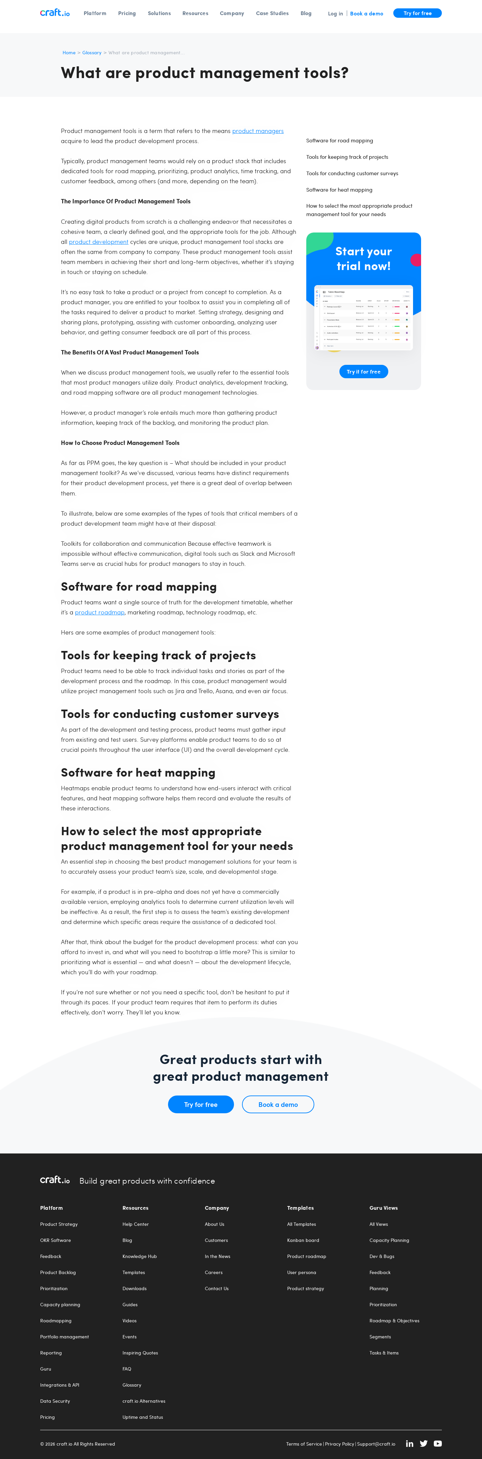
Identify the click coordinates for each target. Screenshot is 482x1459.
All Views (379, 1224)
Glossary (92, 52)
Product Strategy (59, 1224)
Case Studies (272, 13)
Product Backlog (58, 1272)
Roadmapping (56, 1321)
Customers (216, 1240)
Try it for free (363, 371)
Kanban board (303, 1240)
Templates (134, 1272)
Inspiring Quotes (140, 1353)
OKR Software (55, 1240)
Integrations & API (59, 1385)
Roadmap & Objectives (394, 1321)
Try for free (418, 12)
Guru (45, 1369)
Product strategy (305, 1288)
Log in (335, 13)
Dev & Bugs (382, 1256)
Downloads (135, 1288)
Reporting (51, 1353)
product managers (258, 130)
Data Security (55, 1401)
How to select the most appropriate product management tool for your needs (359, 209)
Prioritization (54, 1288)
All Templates (301, 1224)
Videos (130, 1321)
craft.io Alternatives (144, 1401)
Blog (306, 13)
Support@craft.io (376, 1444)
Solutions (159, 13)
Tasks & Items (384, 1353)
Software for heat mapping (339, 189)
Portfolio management (64, 1337)
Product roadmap (306, 1256)
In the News (217, 1256)
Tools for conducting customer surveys (352, 173)
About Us (214, 1224)
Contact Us (217, 1288)
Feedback (50, 1256)
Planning (379, 1288)
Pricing (127, 13)
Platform (95, 13)
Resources (195, 13)
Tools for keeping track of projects (347, 156)
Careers (214, 1272)
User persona (301, 1272)
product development (99, 241)
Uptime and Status (143, 1417)
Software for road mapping (339, 140)
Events (130, 1337)
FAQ (127, 1369)
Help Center (136, 1224)
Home (69, 52)
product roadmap (100, 612)
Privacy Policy (339, 1444)
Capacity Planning (389, 1240)
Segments (380, 1337)
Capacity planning (60, 1305)
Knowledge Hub (140, 1256)
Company (232, 13)
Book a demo (366, 13)
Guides (130, 1305)
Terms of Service (304, 1444)
